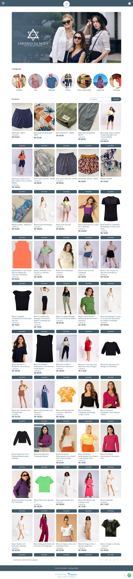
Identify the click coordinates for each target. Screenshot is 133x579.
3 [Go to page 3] (110, 560)
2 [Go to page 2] (106, 560)
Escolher (22, 146)
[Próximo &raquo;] (117, 560)
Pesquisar (116, 99)
